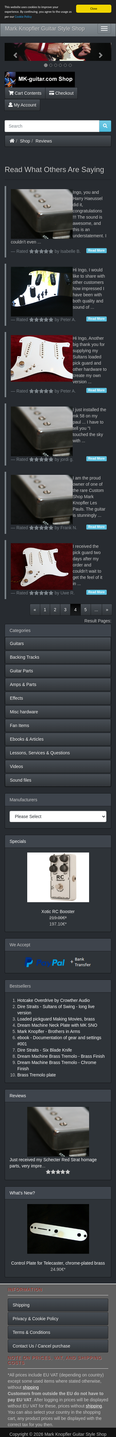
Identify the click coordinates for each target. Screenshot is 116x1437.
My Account (22, 104)
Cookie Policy (23, 17)
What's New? (22, 1192)
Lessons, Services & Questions (40, 752)
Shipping (21, 1305)
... (96, 609)
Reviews (44, 140)
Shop (25, 140)
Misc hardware (24, 711)
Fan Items (19, 725)
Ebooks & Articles (27, 739)
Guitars (17, 643)
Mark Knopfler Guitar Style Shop (45, 28)
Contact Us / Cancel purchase (41, 1346)
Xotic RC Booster (58, 911)
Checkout (61, 92)
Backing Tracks (24, 657)
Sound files (20, 780)
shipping (31, 1387)
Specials (18, 841)
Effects (16, 698)
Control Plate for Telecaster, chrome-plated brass (58, 1263)
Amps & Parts (23, 684)
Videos (16, 766)
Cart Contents (25, 92)
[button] (13, 52)
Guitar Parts (21, 670)
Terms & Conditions (31, 1332)
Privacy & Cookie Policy (35, 1318)
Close (93, 9)
